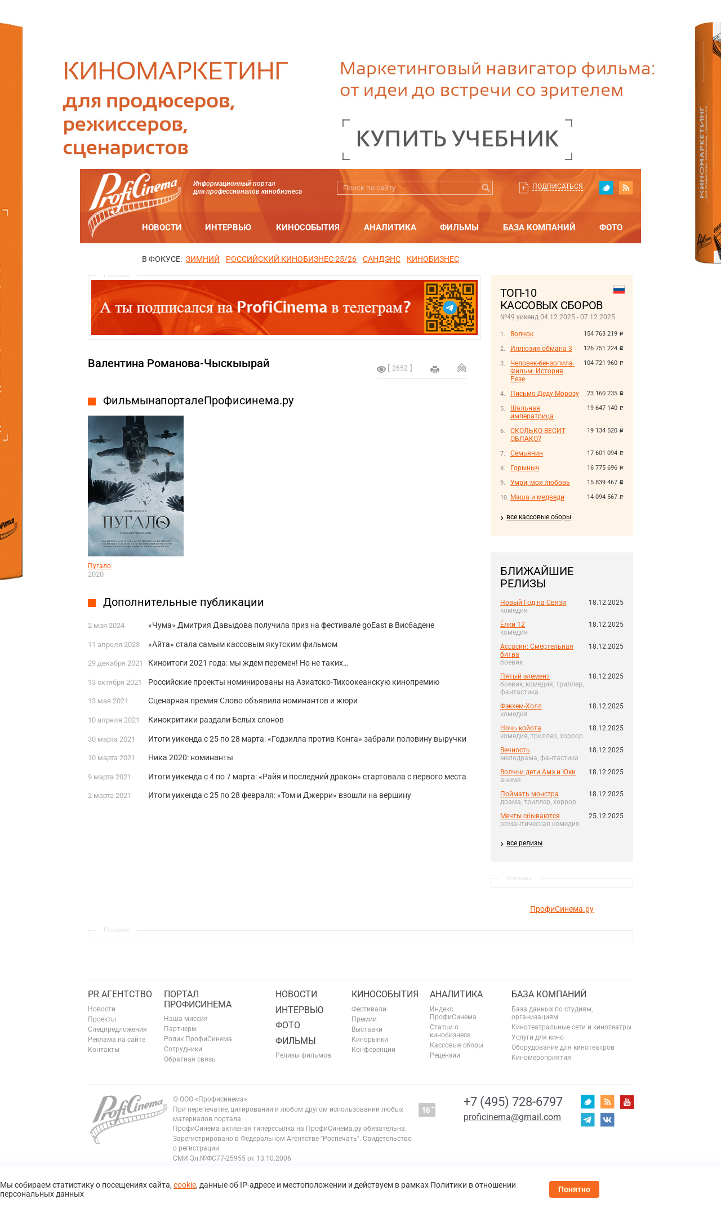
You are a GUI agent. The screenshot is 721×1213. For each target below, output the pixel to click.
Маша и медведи (537, 497)
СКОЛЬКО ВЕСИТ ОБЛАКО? (538, 435)
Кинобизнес (433, 259)
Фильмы (459, 227)
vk (607, 1120)
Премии (364, 1019)
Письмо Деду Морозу (544, 394)
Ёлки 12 (512, 624)
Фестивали (368, 1009)
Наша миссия (186, 1019)
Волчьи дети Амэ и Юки (538, 772)
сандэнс (381, 259)
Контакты (103, 1050)
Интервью (228, 227)
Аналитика (390, 227)
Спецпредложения (117, 1029)
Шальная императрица (532, 412)
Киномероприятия (541, 1058)
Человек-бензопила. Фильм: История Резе (542, 371)
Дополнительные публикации (183, 602)
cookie (184, 1184)
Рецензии (445, 1055)
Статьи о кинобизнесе (450, 1031)
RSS (626, 188)
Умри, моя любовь (540, 483)
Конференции (373, 1050)
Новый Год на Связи (533, 602)
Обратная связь (190, 1059)
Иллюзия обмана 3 (541, 349)
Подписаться (557, 186)
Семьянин (526, 453)
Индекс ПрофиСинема (453, 1013)
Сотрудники (183, 1049)
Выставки (366, 1029)
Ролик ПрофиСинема (198, 1039)
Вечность (515, 750)
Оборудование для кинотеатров (563, 1047)
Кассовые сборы (456, 1045)
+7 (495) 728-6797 (513, 1102)
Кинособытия (308, 227)
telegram (587, 1120)
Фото (610, 227)
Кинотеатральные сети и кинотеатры (571, 1027)
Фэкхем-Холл (521, 706)
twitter (606, 188)
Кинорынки (369, 1039)
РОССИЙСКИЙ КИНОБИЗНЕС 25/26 (291, 259)
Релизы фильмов (303, 1055)
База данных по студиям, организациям (552, 1013)
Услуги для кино (537, 1037)
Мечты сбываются (530, 816)
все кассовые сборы (538, 517)
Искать (486, 188)
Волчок (521, 334)
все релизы (524, 843)
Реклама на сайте (116, 1039)
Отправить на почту (461, 367)
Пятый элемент (525, 676)
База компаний (539, 227)
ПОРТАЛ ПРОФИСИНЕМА (198, 999)
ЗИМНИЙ (203, 259)
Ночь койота (520, 728)
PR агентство (120, 994)
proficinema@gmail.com (512, 1117)
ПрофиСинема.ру (562, 908)
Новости (162, 227)
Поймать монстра (529, 794)
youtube (627, 1101)
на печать (434, 369)
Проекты (102, 1019)
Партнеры (180, 1029)
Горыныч (525, 468)
